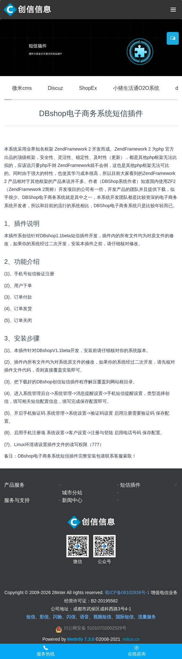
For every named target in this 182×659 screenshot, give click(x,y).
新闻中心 (72, 500)
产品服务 (14, 485)
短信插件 (130, 485)
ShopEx (88, 88)
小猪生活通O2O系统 (136, 88)
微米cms (22, 88)
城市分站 (72, 492)
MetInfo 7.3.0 (81, 639)
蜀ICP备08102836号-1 (127, 592)
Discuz (55, 88)
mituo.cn (131, 639)
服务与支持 (17, 500)
